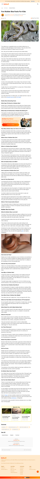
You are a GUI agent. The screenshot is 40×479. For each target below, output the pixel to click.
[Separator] (38, 472)
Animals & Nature (5, 415)
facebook (21, 468)
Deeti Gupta (15, 444)
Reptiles (11, 435)
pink (22, 231)
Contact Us (3, 468)
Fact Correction (28, 450)
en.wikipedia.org (15, 429)
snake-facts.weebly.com (24, 427)
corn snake (18, 97)
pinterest (21, 469)
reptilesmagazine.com (5, 429)
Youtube (21, 474)
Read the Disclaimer (7, 450)
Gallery (5, 40)
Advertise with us (4, 469)
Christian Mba (12, 14)
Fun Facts (17, 435)
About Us (12, 468)
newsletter (12, 471)
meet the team (13, 469)
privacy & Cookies (32, 469)
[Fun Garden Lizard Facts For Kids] (6, 411)
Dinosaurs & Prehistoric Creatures (16, 416)
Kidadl (2, 8)
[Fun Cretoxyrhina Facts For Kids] (16, 411)
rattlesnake (13, 398)
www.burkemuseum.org (13, 427)
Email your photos (8, 125)
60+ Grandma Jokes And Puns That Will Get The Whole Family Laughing (17, 1)
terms (30, 468)
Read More (35, 1)
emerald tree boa (10, 97)
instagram (21, 471)
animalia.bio (4, 427)
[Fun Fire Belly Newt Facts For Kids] (26, 411)
